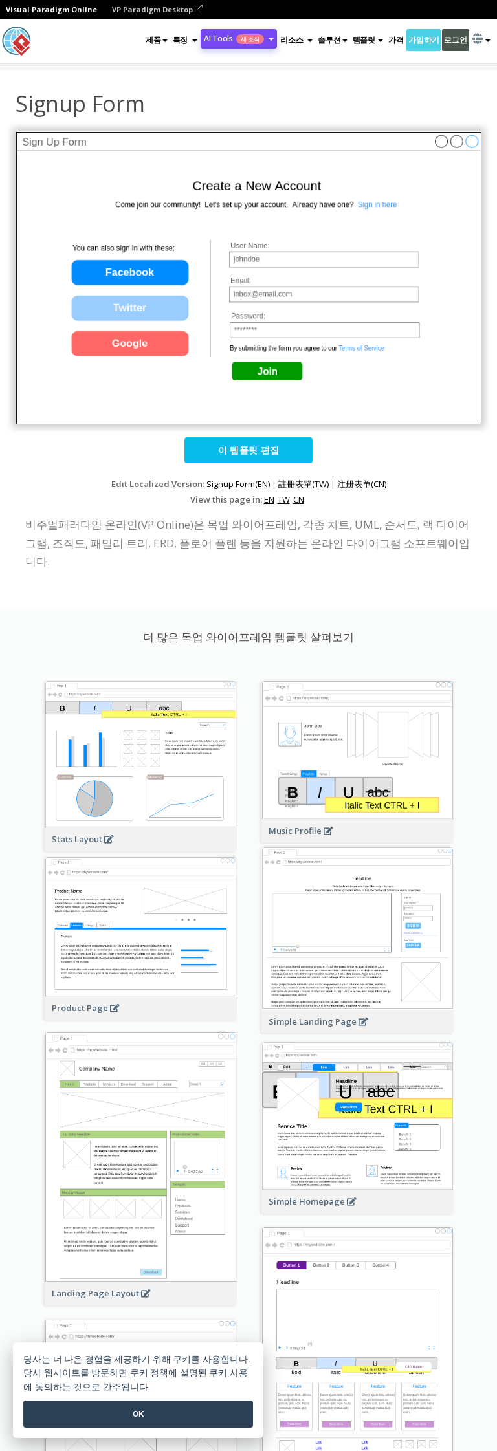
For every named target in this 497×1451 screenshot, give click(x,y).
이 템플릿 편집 (248, 450)
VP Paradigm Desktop (157, 9)
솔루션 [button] (332, 39)
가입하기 (423, 39)
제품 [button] (156, 39)
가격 (395, 39)
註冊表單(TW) (303, 484)
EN (269, 499)
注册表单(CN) (361, 484)
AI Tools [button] (239, 38)
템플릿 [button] (368, 39)
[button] (185, 40)
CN (298, 499)
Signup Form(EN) (238, 484)
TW (284, 499)
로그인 (455, 39)
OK (138, 1414)
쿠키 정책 (149, 1373)
